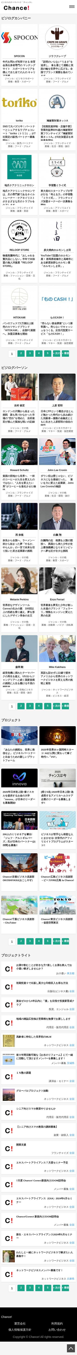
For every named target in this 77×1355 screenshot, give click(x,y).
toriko (19, 120)
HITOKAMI (19, 317)
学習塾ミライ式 (57, 185)
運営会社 (20, 1337)
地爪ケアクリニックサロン (19, 185)
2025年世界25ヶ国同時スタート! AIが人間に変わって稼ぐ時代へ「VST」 (57, 756)
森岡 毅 (19, 667)
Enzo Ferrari (57, 599)
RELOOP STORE (19, 250)
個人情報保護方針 (19, 1343)
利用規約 (57, 1337)
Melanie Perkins (19, 599)
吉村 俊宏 (19, 405)
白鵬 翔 (57, 534)
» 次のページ (56, 355)
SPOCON (19, 56)
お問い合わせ (57, 1343)
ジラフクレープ (57, 56)
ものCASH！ (57, 317)
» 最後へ (65, 355)
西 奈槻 (19, 534)
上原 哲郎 (57, 405)
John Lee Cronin (57, 470)
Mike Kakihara (57, 667)
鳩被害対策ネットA (57, 120)
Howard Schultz (19, 470)
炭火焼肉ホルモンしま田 (57, 250)
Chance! (6, 1330)
